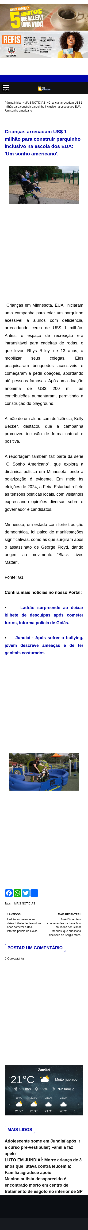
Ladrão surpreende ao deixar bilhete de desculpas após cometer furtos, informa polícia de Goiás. (44, 615)
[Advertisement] (44, 250)
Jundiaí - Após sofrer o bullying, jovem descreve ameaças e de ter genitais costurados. (44, 645)
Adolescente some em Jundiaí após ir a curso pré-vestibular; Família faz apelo (42, 1147)
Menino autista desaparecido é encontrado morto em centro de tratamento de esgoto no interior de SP (44, 1185)
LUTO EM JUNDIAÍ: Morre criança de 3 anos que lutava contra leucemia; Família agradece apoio (43, 1166)
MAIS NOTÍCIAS (34, 102)
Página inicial (13, 102)
